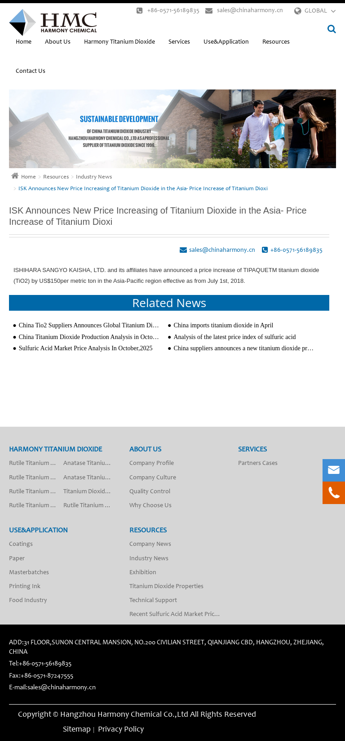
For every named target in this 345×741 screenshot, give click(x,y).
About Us (58, 42)
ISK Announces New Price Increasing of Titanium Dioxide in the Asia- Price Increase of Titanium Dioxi (143, 189)
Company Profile (151, 463)
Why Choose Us (150, 506)
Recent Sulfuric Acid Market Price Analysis (178, 615)
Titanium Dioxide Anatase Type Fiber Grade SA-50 (90, 492)
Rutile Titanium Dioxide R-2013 (36, 478)
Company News (150, 544)
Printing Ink (24, 587)
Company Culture (152, 478)
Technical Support (153, 601)
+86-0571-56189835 (168, 10)
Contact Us (30, 71)
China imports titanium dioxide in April (223, 325)
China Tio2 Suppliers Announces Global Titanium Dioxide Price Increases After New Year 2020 (89, 325)
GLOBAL (316, 11)
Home (23, 42)
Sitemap (77, 730)
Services (179, 42)
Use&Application (226, 42)
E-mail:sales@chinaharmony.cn (52, 687)
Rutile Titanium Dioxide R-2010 (36, 506)
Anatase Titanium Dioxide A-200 (90, 478)
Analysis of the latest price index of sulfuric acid (234, 337)
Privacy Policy (121, 730)
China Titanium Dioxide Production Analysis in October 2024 (89, 337)
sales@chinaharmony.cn (244, 10)
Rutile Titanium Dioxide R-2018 (90, 506)
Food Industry (28, 601)
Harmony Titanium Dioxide (119, 42)
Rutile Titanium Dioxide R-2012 (36, 463)
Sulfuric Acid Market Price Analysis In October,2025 (86, 348)
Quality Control (149, 492)
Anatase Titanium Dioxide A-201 (90, 463)
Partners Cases (258, 463)
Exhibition (142, 573)
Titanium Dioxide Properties (166, 587)
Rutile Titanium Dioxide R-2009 (36, 492)
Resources (276, 42)
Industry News (94, 177)
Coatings (21, 544)
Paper (17, 559)
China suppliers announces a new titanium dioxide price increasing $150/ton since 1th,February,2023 (244, 348)
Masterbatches (29, 573)
